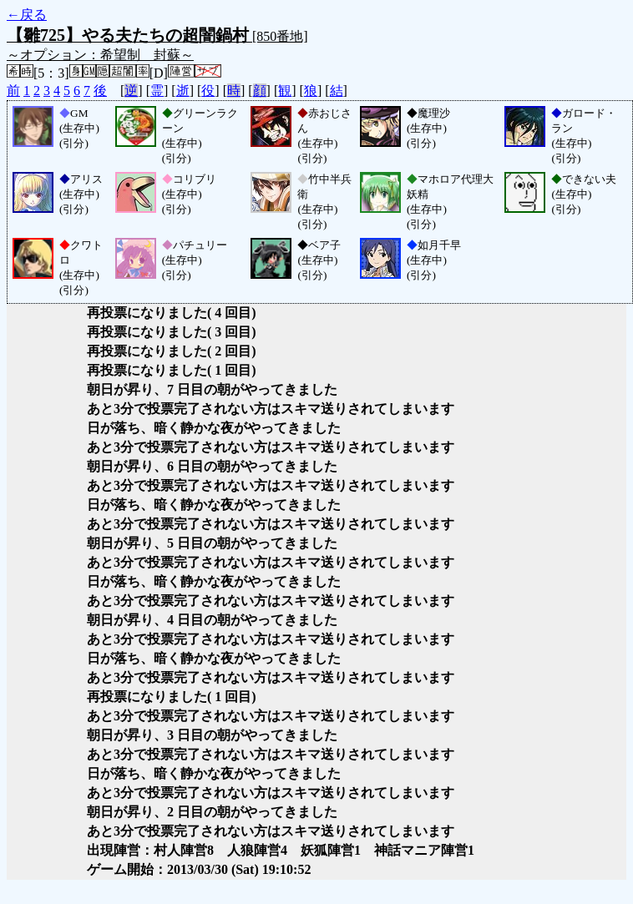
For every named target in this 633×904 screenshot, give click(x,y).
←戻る (27, 15)
